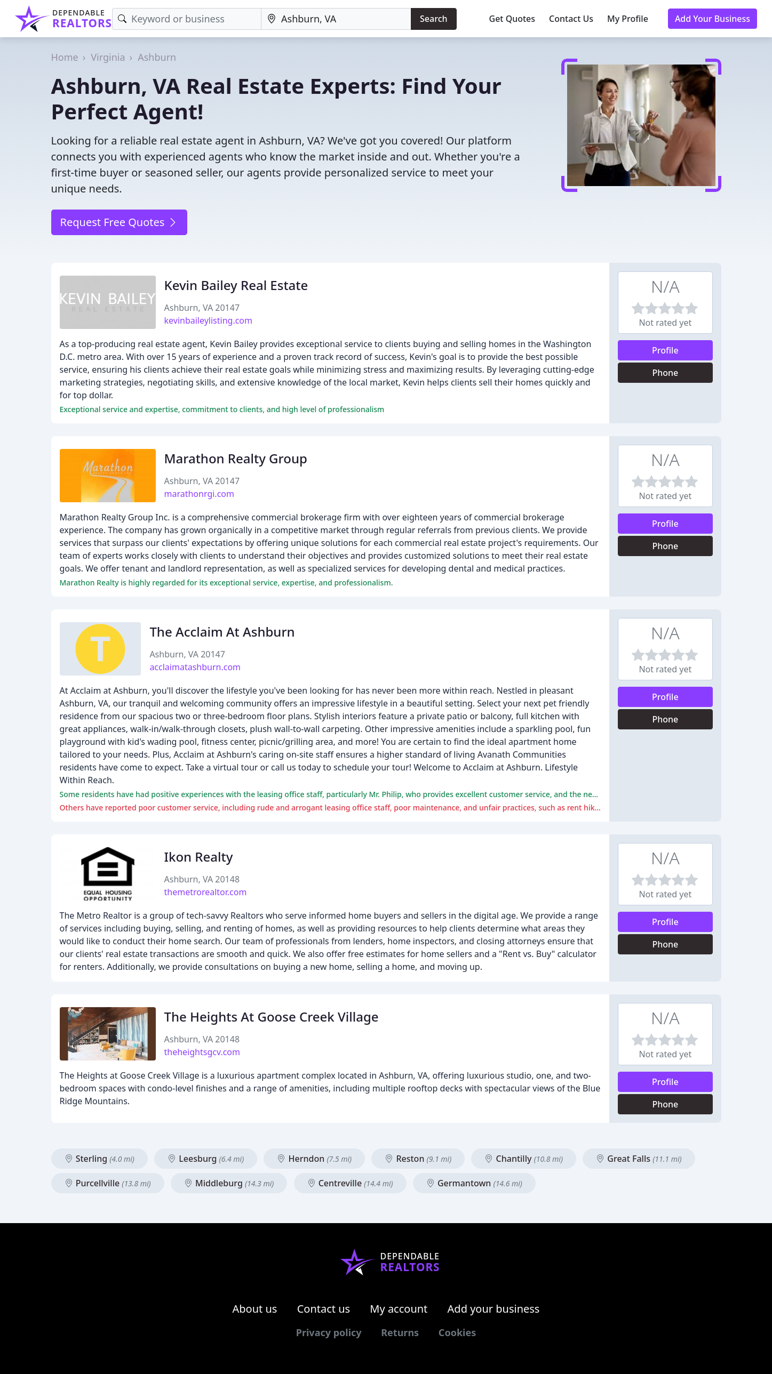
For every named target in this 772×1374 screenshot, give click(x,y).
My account (398, 1308)
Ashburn (157, 57)
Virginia (108, 57)
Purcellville (108, 1183)
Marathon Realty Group (235, 458)
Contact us (324, 1308)
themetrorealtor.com (205, 892)
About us (255, 1308)
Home (64, 57)
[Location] (336, 19)
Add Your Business (712, 19)
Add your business (494, 1308)
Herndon (314, 1158)
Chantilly (523, 1158)
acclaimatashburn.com (195, 667)
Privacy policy (329, 1332)
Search (433, 19)
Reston (418, 1158)
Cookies (457, 1332)
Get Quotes (512, 19)
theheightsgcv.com (202, 1052)
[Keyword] (186, 19)
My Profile (627, 19)
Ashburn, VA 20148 (202, 879)
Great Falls (638, 1158)
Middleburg (229, 1183)
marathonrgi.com (199, 494)
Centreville (350, 1183)
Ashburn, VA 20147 (202, 308)
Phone (665, 373)
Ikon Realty (198, 856)
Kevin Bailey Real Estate (236, 285)
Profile (665, 350)
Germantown (474, 1183)
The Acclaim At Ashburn (222, 631)
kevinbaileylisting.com (208, 320)
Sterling (99, 1158)
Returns (400, 1332)
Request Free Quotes (119, 222)
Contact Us (571, 19)
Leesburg (206, 1158)
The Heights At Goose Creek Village (271, 1016)
